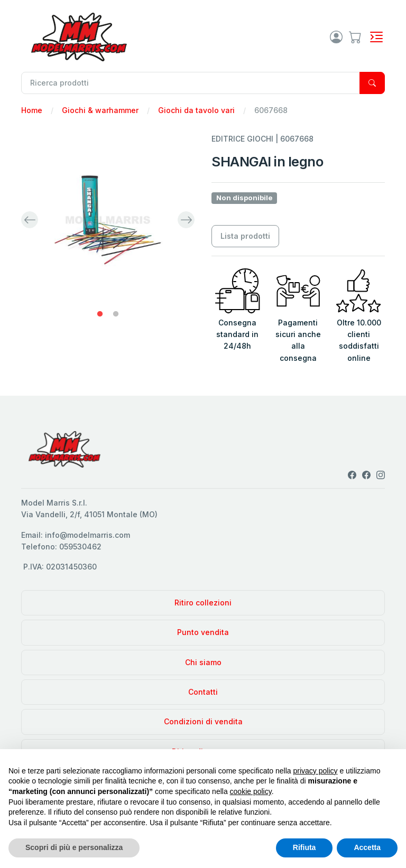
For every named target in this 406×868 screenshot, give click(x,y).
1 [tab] (100, 314)
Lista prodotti (245, 235)
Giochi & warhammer (100, 110)
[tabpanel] (108, 219)
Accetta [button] (367, 847)
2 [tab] (115, 314)
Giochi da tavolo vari (196, 110)
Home (31, 110)
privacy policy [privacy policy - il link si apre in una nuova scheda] (315, 771)
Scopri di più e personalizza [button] (74, 847)
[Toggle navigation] (376, 37)
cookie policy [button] (251, 791)
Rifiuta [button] (304, 847)
